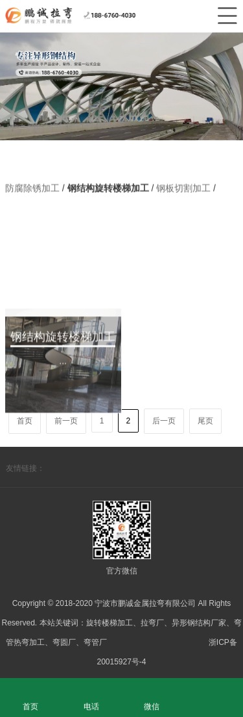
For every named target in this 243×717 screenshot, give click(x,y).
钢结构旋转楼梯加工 (109, 189)
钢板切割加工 (184, 189)
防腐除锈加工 (33, 189)
